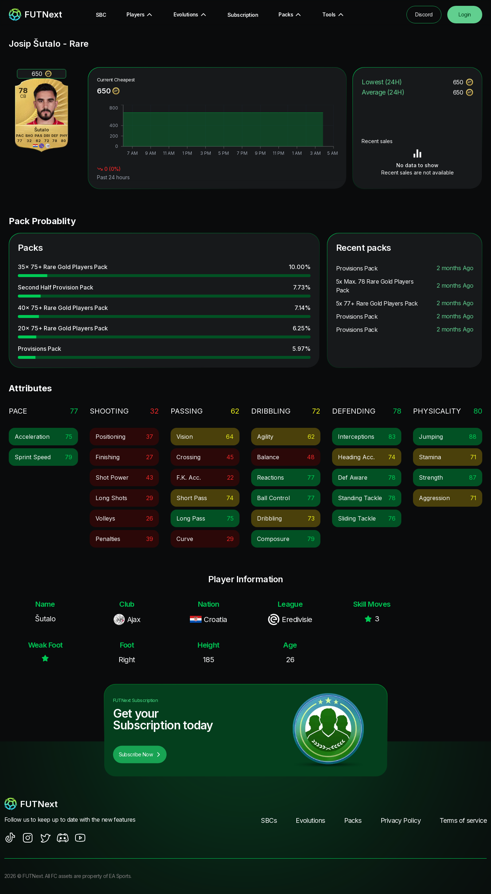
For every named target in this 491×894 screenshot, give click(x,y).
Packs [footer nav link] (353, 820)
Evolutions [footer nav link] (310, 820)
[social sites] (10, 838)
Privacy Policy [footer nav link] (401, 820)
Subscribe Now (140, 754)
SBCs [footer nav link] (269, 820)
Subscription (242, 15)
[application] (217, 131)
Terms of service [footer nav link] (463, 820)
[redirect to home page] (35, 14)
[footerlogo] (76, 804)
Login (465, 14)
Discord (423, 14)
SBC (101, 15)
